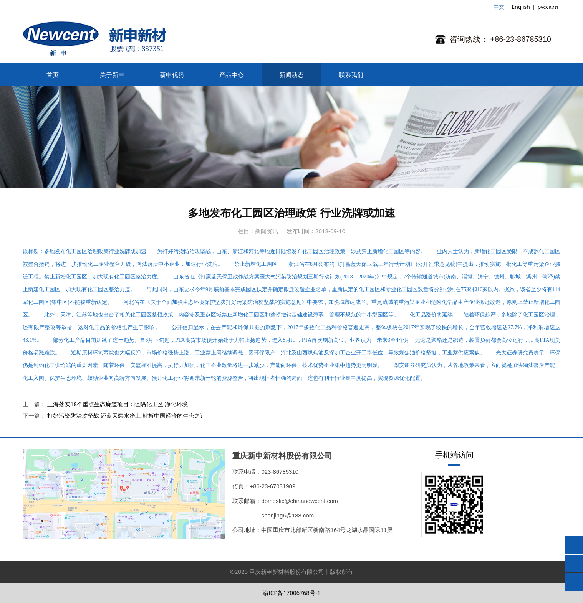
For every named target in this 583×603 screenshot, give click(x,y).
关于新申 (112, 75)
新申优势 (172, 75)
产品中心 (231, 75)
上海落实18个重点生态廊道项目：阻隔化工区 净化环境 (117, 404)
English (521, 6)
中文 (499, 6)
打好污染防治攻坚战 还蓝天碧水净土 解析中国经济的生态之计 (126, 415)
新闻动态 (291, 75)
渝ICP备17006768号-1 (292, 592)
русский (548, 6)
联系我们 (351, 75)
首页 (52, 75)
